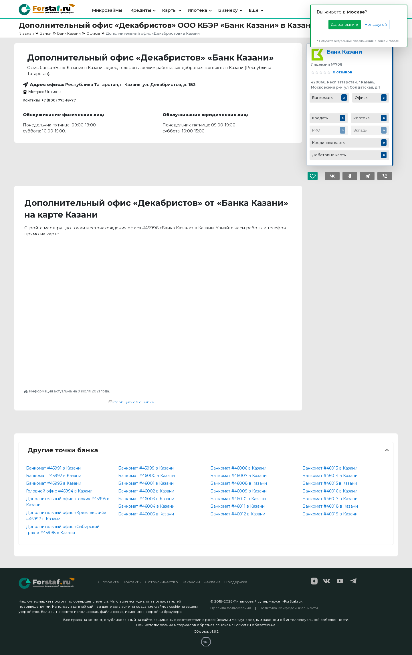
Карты (169, 10)
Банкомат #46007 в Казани (238, 475)
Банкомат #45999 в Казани (146, 468)
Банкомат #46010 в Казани (238, 498)
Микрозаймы (107, 10)
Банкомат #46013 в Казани (329, 468)
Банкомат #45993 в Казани (53, 483)
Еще (254, 10)
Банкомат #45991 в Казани (53, 468)
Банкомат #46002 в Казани (146, 491)
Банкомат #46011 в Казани (237, 506)
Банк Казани (344, 51)
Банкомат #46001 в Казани (146, 483)
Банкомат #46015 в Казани (329, 483)
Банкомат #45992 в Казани (53, 475)
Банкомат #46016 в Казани (329, 491)
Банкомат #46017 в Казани (330, 498)
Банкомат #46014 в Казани (330, 475)
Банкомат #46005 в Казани (146, 514)
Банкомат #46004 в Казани (146, 506)
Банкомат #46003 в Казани (146, 498)
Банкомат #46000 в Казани (146, 475)
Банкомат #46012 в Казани (237, 514)
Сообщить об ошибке (131, 402)
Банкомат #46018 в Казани (330, 506)
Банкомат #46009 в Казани (238, 491)
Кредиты (140, 10)
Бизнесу (228, 10)
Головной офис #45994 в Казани (59, 491)
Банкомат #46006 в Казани (238, 468)
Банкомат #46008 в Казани (238, 483)
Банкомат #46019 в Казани (330, 514)
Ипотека (197, 10)
